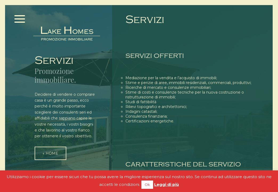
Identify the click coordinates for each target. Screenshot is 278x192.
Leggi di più (166, 184)
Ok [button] (147, 184)
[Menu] (19, 19)
